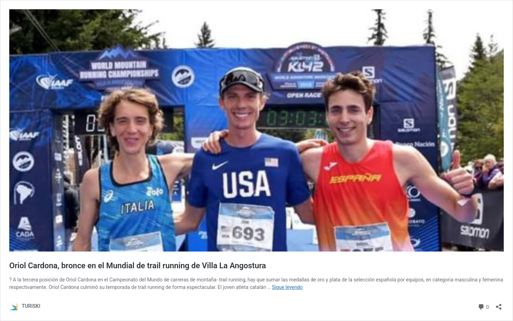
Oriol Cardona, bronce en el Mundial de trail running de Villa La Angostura (137, 265)
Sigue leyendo (287, 287)
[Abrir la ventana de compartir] (499, 304)
